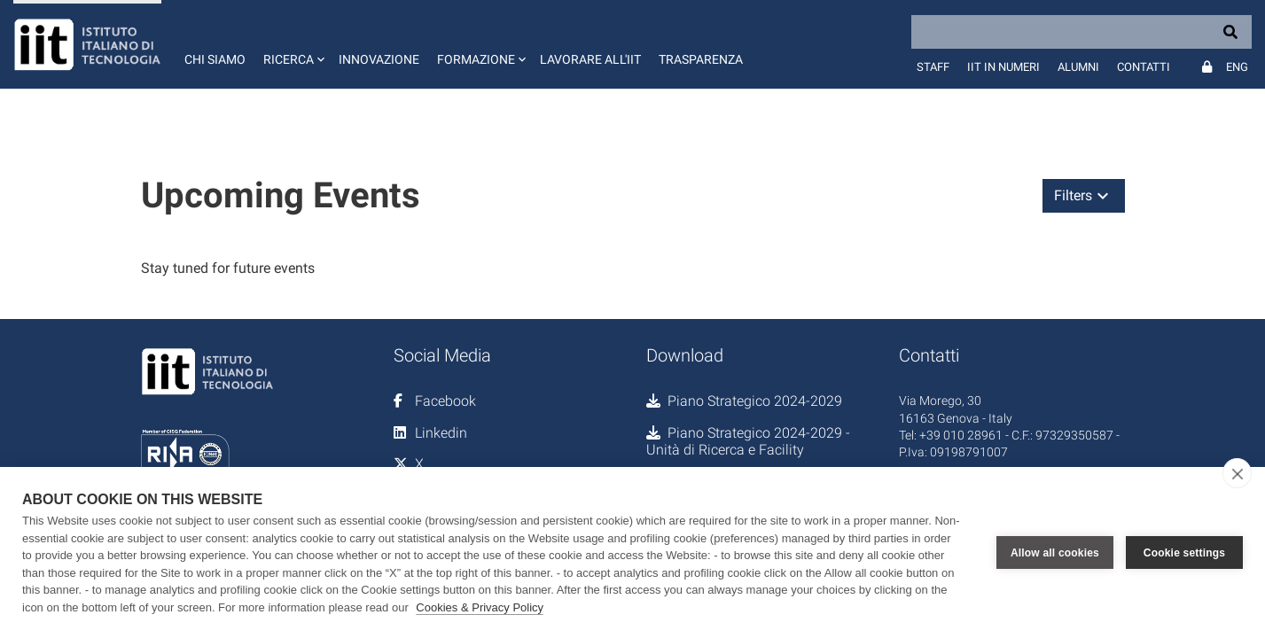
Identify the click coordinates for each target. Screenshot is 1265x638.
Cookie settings (1184, 553)
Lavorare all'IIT (590, 59)
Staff (933, 67)
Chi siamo (215, 59)
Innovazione (379, 59)
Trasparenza (701, 59)
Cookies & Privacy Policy (479, 607)
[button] (292, 44)
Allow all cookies (1055, 553)
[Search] (1081, 32)
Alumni (1078, 67)
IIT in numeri (1003, 67)
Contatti (1143, 67)
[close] (1237, 473)
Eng (1237, 67)
